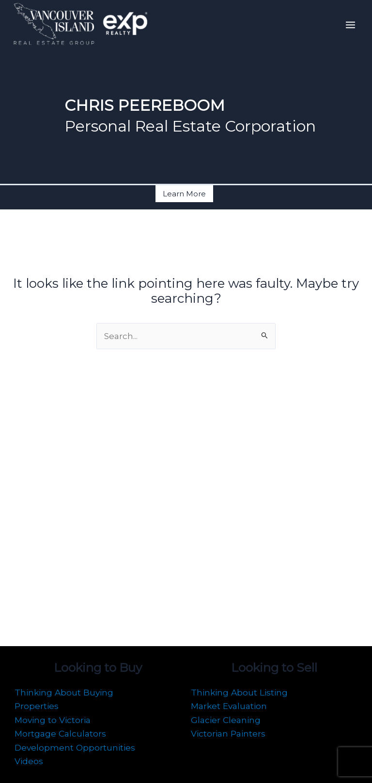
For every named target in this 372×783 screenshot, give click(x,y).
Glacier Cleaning (226, 720)
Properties (37, 706)
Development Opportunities (75, 747)
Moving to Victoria (53, 720)
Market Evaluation (229, 706)
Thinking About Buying (64, 692)
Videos (29, 761)
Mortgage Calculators (60, 733)
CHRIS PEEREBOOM (154, 105)
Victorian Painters (228, 733)
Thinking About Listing (239, 692)
